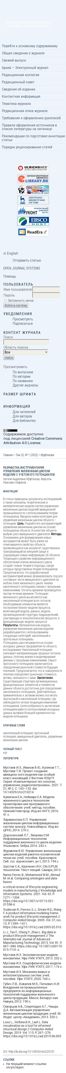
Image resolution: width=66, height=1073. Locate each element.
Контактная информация (21, 96)
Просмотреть (23, 319)
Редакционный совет (18, 82)
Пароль (9, 295)
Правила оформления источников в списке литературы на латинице (29, 127)
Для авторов (22, 416)
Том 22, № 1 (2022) (26, 455)
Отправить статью (27, 260)
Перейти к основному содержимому (30, 46)
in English (10, 253)
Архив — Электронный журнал (25, 67)
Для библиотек (24, 420)
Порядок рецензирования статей (27, 147)
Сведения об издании (18, 89)
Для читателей (24, 412)
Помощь (9, 276)
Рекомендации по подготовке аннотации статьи (33, 138)
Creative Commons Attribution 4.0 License (32, 440)
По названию (23, 381)
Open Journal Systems (21, 268)
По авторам (21, 376)
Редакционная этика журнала (25, 111)
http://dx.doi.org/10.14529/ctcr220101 (32, 1051)
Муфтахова (47, 455)
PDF (5, 753)
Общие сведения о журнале (23, 53)
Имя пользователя (18, 289)
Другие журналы (25, 385)
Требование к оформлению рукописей (31, 118)
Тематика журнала (16, 103)
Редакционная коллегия (20, 75)
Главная (8, 455)
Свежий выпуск (14, 60)
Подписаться (23, 323)
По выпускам (23, 372)
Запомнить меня (21, 300)
